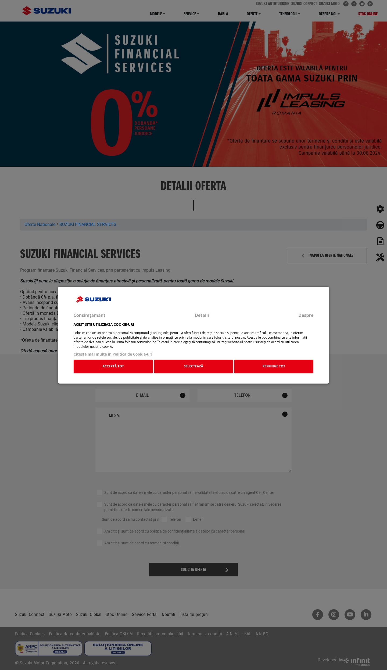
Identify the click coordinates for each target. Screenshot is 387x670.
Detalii (202, 315)
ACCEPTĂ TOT (113, 366)
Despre (305, 315)
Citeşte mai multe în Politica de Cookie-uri (113, 354)
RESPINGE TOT (274, 366)
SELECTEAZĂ (193, 366)
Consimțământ (90, 315)
